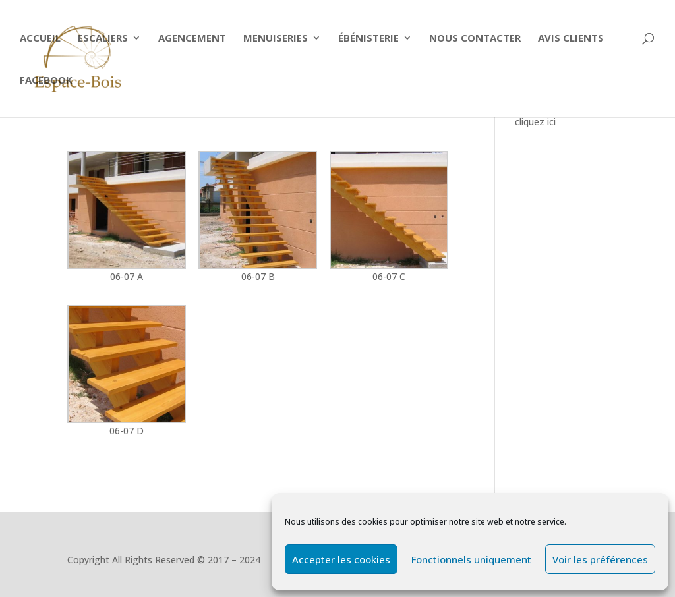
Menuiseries (275, 38)
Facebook (46, 80)
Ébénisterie (368, 38)
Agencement (192, 38)
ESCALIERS (103, 38)
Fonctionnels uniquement (471, 559)
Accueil (40, 38)
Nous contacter (475, 38)
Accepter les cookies (341, 559)
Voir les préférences (600, 559)
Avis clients (571, 38)
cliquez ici (535, 121)
